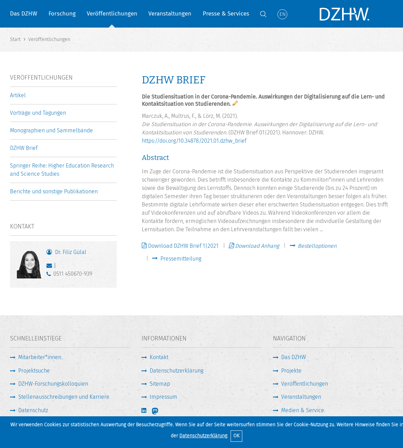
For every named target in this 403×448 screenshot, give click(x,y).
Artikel (18, 95)
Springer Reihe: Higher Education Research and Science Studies (62, 169)
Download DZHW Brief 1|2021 (183, 246)
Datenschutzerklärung (203, 436)
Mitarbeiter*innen (39, 357)
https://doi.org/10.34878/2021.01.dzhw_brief (194, 141)
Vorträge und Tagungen (38, 113)
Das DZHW (23, 13)
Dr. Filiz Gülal (70, 252)
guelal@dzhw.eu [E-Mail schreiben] (50, 267)
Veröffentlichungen (112, 13)
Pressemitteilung (180, 259)
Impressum (163, 397)
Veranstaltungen (169, 13)
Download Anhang (257, 246)
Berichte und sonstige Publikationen (54, 191)
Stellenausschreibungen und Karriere (63, 397)
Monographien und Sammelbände (51, 130)
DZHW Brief (24, 148)
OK (236, 436)
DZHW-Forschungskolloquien (53, 383)
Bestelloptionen (317, 246)
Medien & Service (302, 410)
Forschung (62, 13)
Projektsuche (34, 370)
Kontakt (159, 357)
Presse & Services (226, 13)
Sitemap (160, 383)
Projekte (291, 370)
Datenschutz (33, 410)
